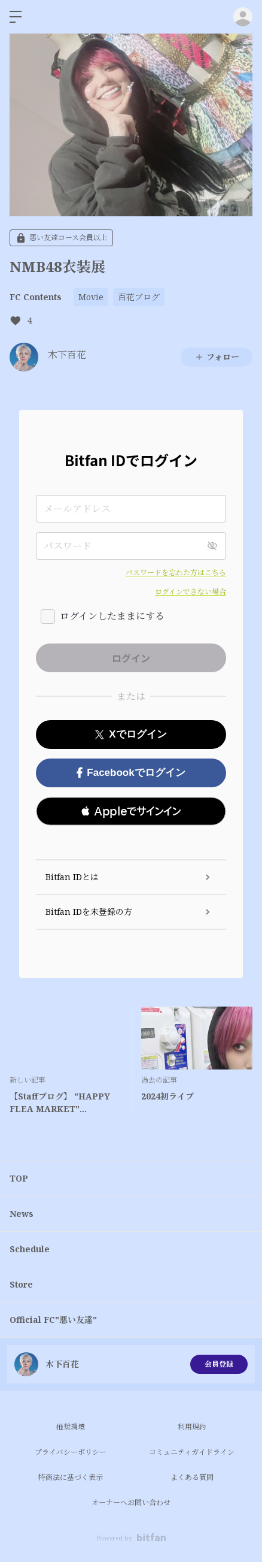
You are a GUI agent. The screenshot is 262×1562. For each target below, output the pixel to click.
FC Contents (36, 297)
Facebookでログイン (131, 772)
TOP (19, 1178)
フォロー (216, 356)
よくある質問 (192, 1477)
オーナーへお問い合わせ (131, 1502)
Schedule (30, 1249)
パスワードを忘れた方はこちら (176, 572)
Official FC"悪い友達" (53, 1319)
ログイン (242, 16)
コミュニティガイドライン (191, 1452)
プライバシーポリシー (70, 1452)
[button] (131, 811)
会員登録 (219, 1364)
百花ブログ (139, 297)
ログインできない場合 (190, 592)
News (21, 1213)
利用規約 (192, 1427)
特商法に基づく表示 (70, 1477)
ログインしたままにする (112, 616)
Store (21, 1284)
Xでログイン (130, 734)
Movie (90, 297)
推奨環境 (70, 1427)
